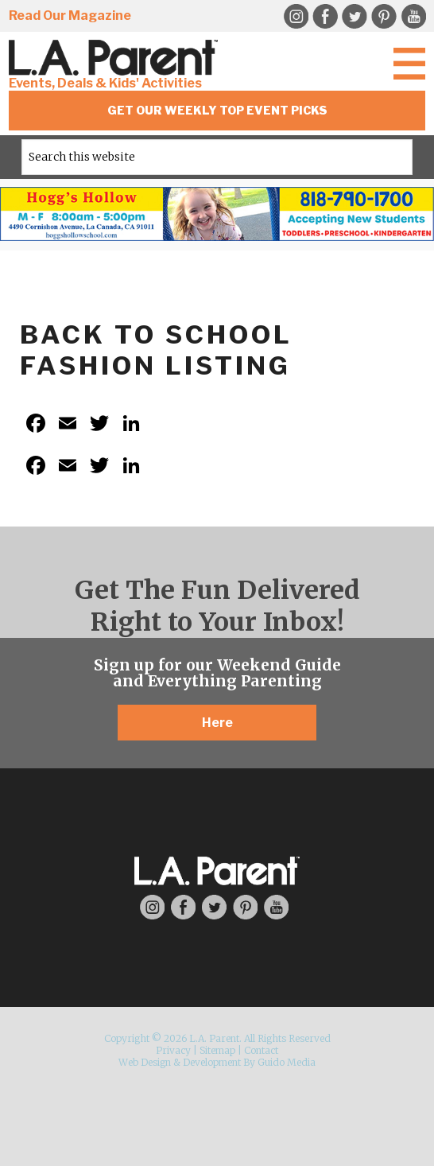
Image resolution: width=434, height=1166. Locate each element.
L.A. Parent (116, 58)
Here (217, 722)
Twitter (354, 16)
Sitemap (217, 1050)
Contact (261, 1050)
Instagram (295, 16)
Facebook (325, 16)
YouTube (413, 16)
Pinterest (384, 16)
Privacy (173, 1050)
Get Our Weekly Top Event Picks (217, 110)
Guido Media (287, 1062)
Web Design (144, 1062)
